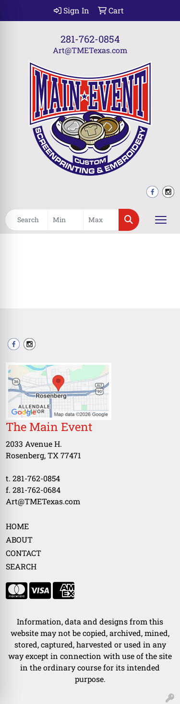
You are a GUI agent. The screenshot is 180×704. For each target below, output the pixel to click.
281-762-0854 (90, 39)
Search (21, 566)
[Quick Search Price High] (101, 220)
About (19, 539)
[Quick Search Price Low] (66, 220)
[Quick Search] (26, 220)
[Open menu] (160, 219)
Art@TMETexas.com (90, 50)
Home (17, 526)
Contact (23, 553)
